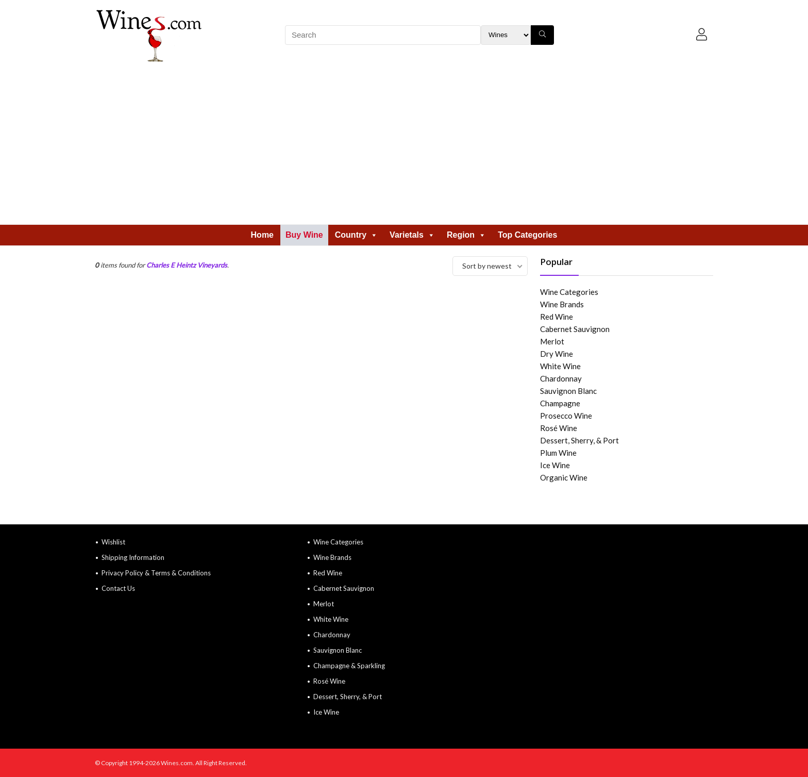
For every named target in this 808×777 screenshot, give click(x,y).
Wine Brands (562, 304)
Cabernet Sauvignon (575, 329)
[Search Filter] (506, 35)
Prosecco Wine (566, 415)
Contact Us (118, 588)
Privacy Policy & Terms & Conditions (156, 573)
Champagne (560, 403)
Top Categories (527, 234)
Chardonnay (561, 378)
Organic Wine (563, 477)
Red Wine (556, 316)
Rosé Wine (558, 428)
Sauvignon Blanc (568, 390)
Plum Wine (558, 452)
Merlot (552, 341)
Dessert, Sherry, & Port (579, 440)
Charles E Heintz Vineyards (186, 265)
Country (356, 234)
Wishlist (113, 542)
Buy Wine (304, 234)
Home (262, 234)
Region (466, 234)
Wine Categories (569, 291)
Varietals (412, 234)
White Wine (560, 366)
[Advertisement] (404, 147)
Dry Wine (556, 353)
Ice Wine (555, 465)
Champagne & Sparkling (349, 666)
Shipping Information (133, 557)
